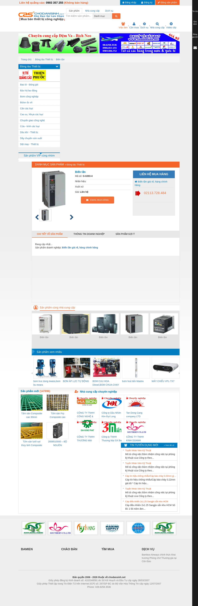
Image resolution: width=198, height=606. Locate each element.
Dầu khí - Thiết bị (29, 132)
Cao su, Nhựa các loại (31, 114)
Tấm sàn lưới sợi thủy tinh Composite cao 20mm (31, 443)
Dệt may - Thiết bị (29, 144)
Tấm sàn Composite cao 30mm (31, 415)
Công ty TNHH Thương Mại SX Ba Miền (112, 438)
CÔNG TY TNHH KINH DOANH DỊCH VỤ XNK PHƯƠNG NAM (135, 438)
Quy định (195, 23)
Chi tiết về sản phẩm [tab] (50, 234)
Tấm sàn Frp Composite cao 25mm (57, 415)
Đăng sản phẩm (167, 2)
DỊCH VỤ (148, 549)
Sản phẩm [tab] (74, 10)
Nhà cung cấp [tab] (92, 10)
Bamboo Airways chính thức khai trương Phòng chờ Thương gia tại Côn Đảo (159, 558)
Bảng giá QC (195, 35)
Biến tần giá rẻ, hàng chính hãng (151, 183)
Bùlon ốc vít (26, 102)
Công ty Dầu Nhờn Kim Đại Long (111, 414)
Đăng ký (146, 2)
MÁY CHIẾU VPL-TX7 (163, 381)
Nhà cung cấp (157, 25)
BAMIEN (27, 549)
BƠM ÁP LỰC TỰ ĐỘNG (76, 381)
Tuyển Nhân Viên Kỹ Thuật (138, 450)
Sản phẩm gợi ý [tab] (125, 234)
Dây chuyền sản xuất (31, 138)
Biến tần (60, 59)
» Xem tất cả (169, 445)
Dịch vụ (144, 25)
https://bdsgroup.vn (94, 592)
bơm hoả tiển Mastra (133, 381)
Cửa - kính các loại (30, 126)
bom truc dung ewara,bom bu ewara (46, 383)
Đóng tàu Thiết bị (44, 59)
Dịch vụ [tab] (109, 10)
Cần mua (134, 25)
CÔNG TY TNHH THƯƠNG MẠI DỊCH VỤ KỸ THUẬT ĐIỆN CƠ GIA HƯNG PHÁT (86, 438)
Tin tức (195, 11)
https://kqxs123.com (114, 592)
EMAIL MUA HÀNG (97, 200)
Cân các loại (26, 108)
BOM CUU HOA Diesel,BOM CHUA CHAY (106, 383)
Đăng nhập (129, 2)
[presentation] (32, 373)
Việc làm (123, 25)
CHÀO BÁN (69, 549)
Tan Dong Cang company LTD (134, 414)
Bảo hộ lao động (28, 90)
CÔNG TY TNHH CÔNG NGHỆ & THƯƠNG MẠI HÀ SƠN (86, 414)
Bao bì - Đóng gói (29, 84)
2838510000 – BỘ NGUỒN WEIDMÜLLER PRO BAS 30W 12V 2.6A (57, 443)
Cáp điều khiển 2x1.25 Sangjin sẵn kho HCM (146, 501)
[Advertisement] (105, 279)
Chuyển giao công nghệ (32, 120)
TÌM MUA (107, 549)
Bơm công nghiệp (29, 96)
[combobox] (111, 16)
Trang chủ (26, 59)
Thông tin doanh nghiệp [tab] (88, 234)
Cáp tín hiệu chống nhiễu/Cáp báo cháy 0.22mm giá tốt (150, 476)
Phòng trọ (78, 592)
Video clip (171, 25)
